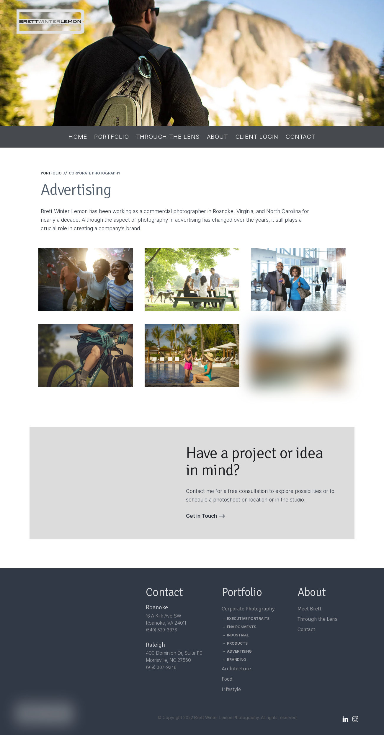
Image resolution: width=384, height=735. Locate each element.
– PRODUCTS (235, 643)
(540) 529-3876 (161, 629)
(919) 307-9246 (161, 667)
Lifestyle (231, 689)
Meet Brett (309, 608)
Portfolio (111, 136)
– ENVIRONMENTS (239, 627)
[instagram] (355, 718)
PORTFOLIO (51, 173)
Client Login (257, 136)
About (217, 136)
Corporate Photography (248, 608)
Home (77, 136)
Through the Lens (168, 136)
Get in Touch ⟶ (205, 516)
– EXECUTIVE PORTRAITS (246, 618)
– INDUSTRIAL (236, 635)
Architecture (236, 668)
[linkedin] (345, 718)
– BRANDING (234, 659)
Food (227, 679)
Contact (300, 136)
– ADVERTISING (237, 651)
